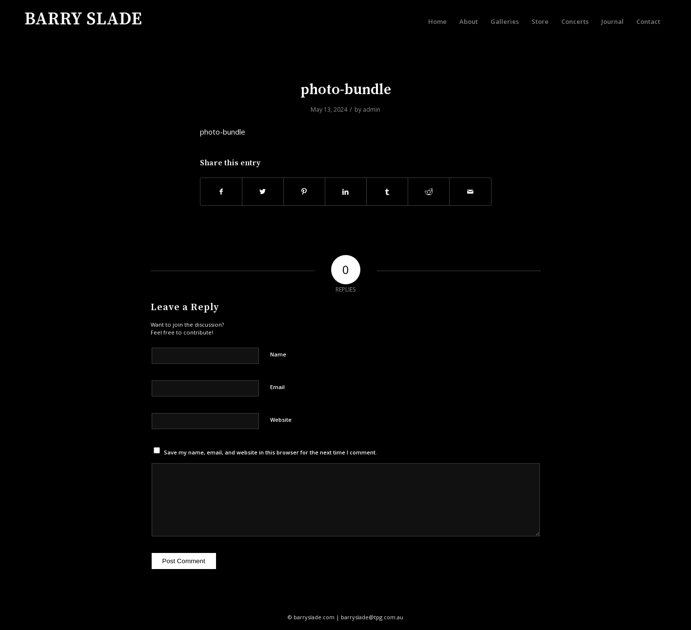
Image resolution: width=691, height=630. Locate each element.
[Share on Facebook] (221, 191)
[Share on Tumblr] (387, 191)
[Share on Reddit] (428, 191)
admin (371, 109)
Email (277, 387)
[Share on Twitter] (262, 191)
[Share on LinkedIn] (345, 191)
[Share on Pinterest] (304, 191)
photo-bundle (345, 89)
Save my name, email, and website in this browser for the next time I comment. (270, 452)
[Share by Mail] (470, 191)
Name (278, 354)
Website (281, 419)
